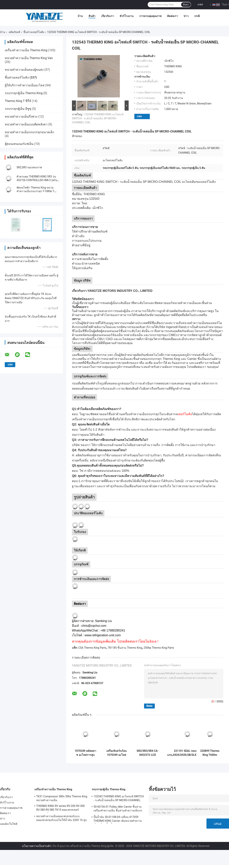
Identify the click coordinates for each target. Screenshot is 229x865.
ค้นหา (186, 4)
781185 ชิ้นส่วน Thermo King (125, 647)
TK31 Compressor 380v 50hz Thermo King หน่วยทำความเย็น (61, 798)
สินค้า (92, 16)
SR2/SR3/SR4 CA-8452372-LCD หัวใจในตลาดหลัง (148, 753)
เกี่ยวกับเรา (107, 16)
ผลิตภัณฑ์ (14, 32)
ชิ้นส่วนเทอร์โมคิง (33, 32)
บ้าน (80, 16)
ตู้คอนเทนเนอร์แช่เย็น (19, 144)
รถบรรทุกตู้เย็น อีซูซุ (18, 109)
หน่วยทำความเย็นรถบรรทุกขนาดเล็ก (29, 132)
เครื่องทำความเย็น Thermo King (26, 50)
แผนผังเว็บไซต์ (8, 823)
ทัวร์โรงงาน (127, 16)
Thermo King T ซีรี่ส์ (18, 101)
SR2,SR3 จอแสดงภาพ (29, 167)
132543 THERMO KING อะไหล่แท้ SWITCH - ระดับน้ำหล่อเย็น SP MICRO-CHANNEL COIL (97, 118)
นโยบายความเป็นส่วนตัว (36, 845)
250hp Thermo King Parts (159, 647)
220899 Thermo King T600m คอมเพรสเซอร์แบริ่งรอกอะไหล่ (209, 753)
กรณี (197, 16)
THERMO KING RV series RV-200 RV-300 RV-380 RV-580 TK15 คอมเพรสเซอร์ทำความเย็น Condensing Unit (60, 808)
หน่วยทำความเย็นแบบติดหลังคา (26, 124)
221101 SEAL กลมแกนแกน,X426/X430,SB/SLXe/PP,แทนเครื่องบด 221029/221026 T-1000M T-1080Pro (187, 753)
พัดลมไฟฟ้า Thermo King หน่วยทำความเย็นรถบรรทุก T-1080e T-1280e (36, 191)
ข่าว (186, 16)
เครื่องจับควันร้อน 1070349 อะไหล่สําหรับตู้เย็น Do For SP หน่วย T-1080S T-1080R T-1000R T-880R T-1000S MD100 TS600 (116, 753)
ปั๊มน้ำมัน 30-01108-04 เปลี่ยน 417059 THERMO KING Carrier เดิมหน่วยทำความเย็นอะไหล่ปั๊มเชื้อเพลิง (118, 819)
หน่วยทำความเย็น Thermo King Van (29, 58)
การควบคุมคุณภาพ (150, 16)
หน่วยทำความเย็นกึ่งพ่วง (21, 116)
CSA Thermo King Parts (92, 647)
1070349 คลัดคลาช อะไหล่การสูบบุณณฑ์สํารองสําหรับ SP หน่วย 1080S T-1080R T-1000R (85, 753)
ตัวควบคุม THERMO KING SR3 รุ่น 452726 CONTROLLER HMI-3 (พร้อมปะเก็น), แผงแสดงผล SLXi (38, 180)
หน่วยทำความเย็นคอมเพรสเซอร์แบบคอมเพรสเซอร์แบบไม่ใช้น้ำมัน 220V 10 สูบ (61, 818)
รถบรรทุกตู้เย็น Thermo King (24, 93)
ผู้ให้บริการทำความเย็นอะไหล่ (24, 85)
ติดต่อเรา (172, 16)
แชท (200, 4)
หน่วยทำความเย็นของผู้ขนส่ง (24, 69)
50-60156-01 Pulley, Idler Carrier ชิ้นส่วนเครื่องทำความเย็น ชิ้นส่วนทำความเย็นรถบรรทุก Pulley (118, 809)
